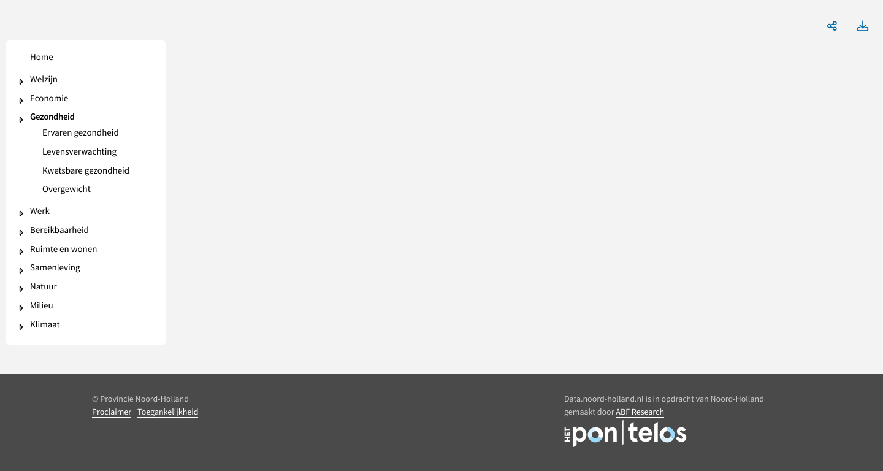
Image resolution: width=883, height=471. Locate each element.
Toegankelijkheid (167, 411)
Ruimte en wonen (63, 250)
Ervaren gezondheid (80, 133)
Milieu (41, 306)
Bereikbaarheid (59, 231)
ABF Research (640, 411)
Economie (49, 99)
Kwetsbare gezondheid (85, 171)
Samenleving (55, 268)
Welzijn (44, 80)
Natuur (43, 287)
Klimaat (45, 325)
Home (41, 58)
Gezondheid (52, 117)
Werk (40, 212)
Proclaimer (111, 411)
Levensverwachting (79, 152)
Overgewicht (66, 190)
